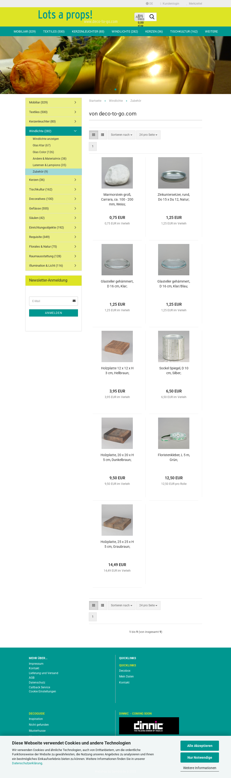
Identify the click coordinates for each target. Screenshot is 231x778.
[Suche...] (152, 17)
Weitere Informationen (199, 768)
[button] (149, 3)
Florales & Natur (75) (43, 246)
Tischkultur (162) (184, 31)
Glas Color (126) (43, 152)
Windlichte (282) (125, 31)
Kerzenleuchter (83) (88, 31)
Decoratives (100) (41, 199)
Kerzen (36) (154, 31)
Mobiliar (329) (25, 31)
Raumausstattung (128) (45, 256)
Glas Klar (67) (42, 145)
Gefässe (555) (39, 208)
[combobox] (121, 134)
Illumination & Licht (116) (46, 265)
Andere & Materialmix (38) (49, 158)
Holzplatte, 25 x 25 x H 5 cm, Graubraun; (117, 544)
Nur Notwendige (199, 757)
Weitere (211, 31)
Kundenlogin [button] (169, 3)
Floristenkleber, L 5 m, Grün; (174, 457)
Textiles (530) (54, 31)
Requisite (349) (39, 237)
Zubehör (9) (40, 171)
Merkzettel (194, 3)
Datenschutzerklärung (27, 763)
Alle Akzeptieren (199, 746)
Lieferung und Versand (43, 673)
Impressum (36, 663)
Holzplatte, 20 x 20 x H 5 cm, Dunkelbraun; (117, 457)
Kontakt (34, 668)
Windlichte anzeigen (46, 139)
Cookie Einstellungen (42, 691)
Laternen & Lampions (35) (49, 165)
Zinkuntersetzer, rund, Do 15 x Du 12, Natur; (174, 197)
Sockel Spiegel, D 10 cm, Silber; (173, 370)
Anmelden (53, 313)
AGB (31, 677)
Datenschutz (37, 682)
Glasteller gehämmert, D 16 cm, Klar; (117, 283)
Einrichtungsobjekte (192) (46, 227)
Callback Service (39, 687)
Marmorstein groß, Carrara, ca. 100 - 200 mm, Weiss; (117, 199)
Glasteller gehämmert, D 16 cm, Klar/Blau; (173, 283)
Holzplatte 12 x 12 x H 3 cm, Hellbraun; (117, 370)
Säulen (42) (37, 218)
